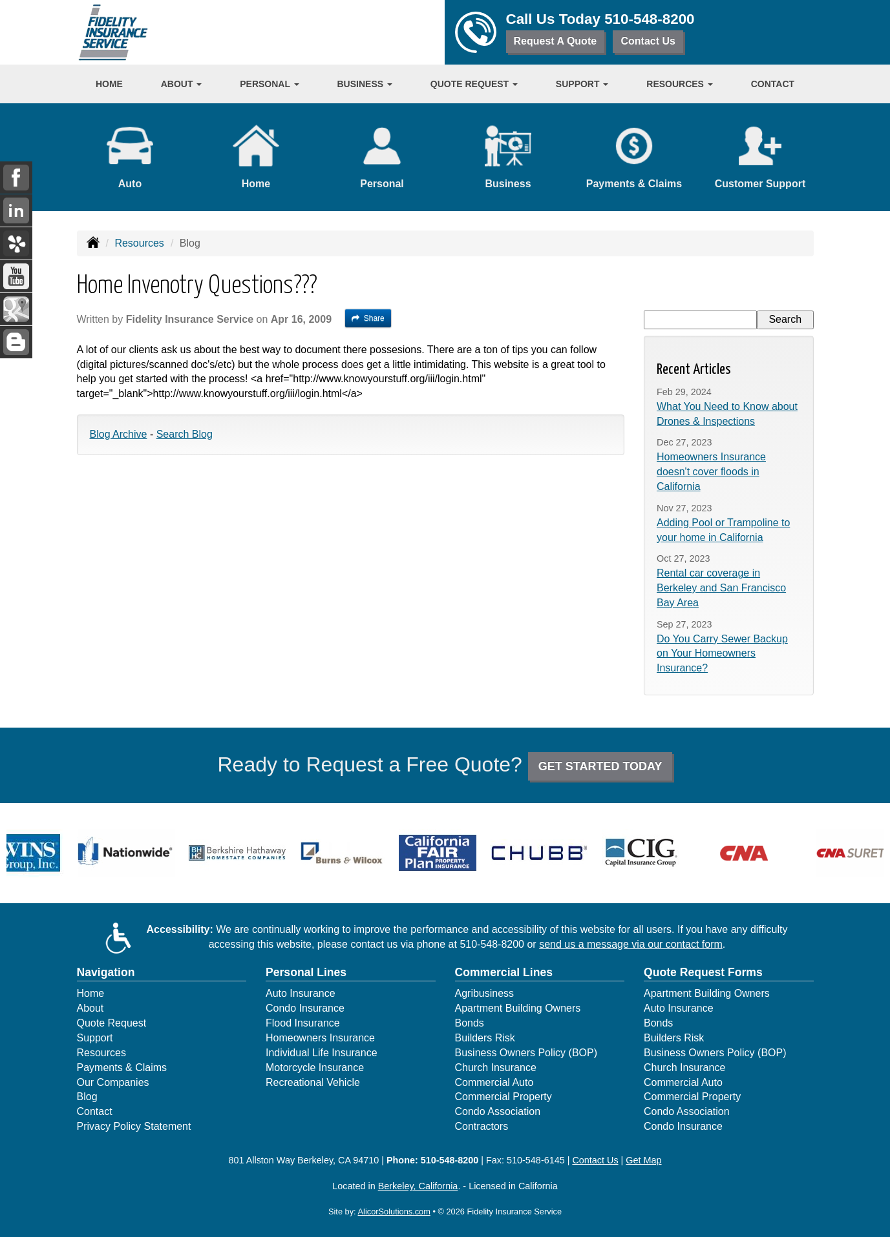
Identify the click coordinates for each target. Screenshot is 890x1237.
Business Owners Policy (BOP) (526, 1052)
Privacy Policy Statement (134, 1126)
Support (95, 1037)
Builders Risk (485, 1037)
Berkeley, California (418, 1186)
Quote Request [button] (474, 84)
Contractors (482, 1126)
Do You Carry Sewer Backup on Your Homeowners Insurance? (722, 653)
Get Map (643, 1160)
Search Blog (184, 434)
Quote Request (112, 1022)
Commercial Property (503, 1096)
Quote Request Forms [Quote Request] (703, 972)
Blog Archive (118, 434)
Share (368, 318)
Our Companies (113, 1082)
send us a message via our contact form (631, 944)
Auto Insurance (300, 993)
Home (109, 84)
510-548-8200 (649, 19)
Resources (139, 243)
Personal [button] (269, 84)
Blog (87, 1096)
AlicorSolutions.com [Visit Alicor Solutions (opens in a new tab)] (394, 1211)
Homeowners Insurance (320, 1037)
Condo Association (498, 1111)
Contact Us (647, 41)
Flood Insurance (303, 1022)
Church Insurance (495, 1067)
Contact (772, 84)
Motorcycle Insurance (315, 1067)
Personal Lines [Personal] (306, 972)
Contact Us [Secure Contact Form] (595, 1160)
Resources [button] (679, 84)
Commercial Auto (494, 1082)
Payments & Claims (122, 1067)
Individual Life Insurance (321, 1052)
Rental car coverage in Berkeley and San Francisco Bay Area (721, 587)
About (90, 1008)
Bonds (469, 1022)
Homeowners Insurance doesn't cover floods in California (711, 471)
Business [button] (364, 84)
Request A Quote (555, 41)
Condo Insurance (305, 1008)
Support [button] (582, 84)
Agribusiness (484, 993)
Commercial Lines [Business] (504, 972)
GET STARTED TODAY (600, 766)
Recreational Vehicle (313, 1082)
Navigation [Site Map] (106, 972)
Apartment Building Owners (518, 1008)
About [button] (181, 84)
